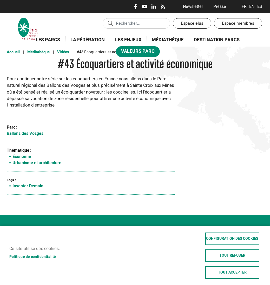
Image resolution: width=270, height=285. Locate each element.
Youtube (144, 6)
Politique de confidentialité (32, 256)
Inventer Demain (27, 186)
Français (244, 6)
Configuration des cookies (232, 238)
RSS (162, 6)
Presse (219, 6)
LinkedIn (153, 6)
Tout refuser (232, 255)
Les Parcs (46, 43)
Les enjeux (126, 43)
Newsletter (193, 6)
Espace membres (238, 23)
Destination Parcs (217, 40)
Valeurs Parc (136, 52)
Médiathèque (167, 40)
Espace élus (192, 23)
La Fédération (86, 43)
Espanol (259, 6)
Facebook (135, 6)
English (252, 6)
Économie (21, 157)
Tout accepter (232, 272)
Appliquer (110, 23)
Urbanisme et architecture (36, 163)
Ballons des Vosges (25, 133)
